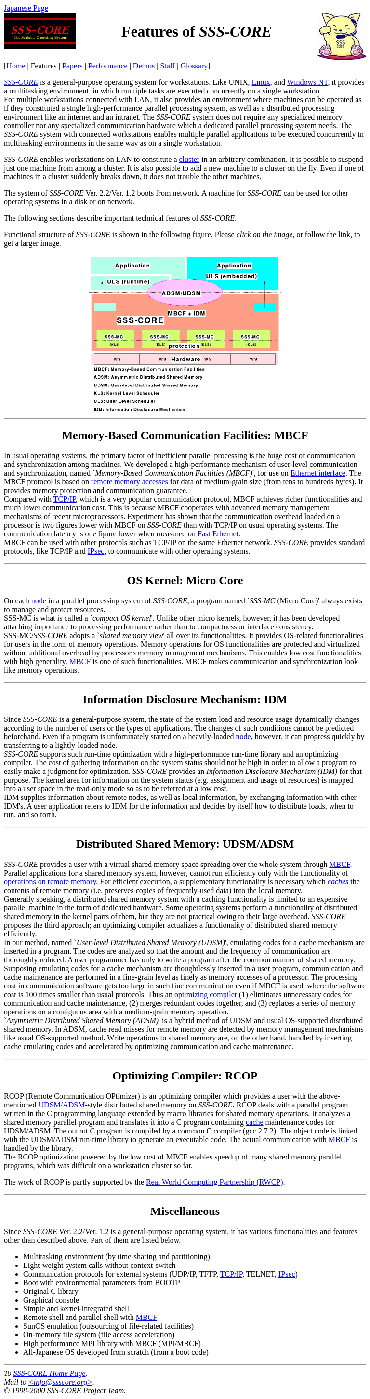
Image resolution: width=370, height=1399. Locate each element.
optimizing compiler (205, 994)
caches (338, 882)
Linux (261, 82)
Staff (167, 66)
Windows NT (307, 82)
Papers (72, 66)
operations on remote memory (50, 882)
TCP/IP (64, 499)
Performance (108, 66)
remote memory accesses (129, 482)
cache (254, 1122)
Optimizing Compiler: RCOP (184, 1075)
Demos (144, 66)
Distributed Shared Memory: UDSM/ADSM (185, 844)
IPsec (96, 551)
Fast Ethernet (218, 534)
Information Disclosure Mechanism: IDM (185, 699)
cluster (189, 159)
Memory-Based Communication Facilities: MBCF (185, 435)
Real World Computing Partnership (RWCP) (214, 1182)
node (38, 601)
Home (15, 66)
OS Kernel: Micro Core (185, 580)
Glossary (194, 66)
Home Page (49, 1373)
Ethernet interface (318, 473)
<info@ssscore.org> (60, 1382)
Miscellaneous (185, 1211)
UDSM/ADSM (62, 1105)
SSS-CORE (21, 82)
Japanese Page (26, 8)
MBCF (80, 661)
